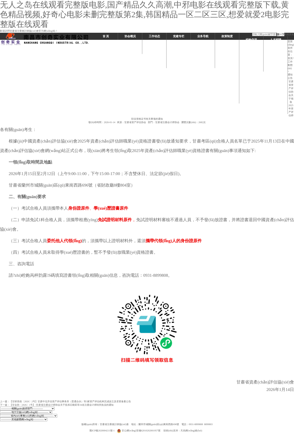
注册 (275, 60)
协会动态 (154, 50)
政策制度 (227, 36)
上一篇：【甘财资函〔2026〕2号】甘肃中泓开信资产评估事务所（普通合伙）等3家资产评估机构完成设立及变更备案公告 (65, 401)
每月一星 (251, 53)
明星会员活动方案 (251, 46)
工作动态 (154, 36)
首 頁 (106, 36)
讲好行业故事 (251, 60)
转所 (275, 68)
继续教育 (203, 57)
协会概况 (130, 36)
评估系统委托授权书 (275, 107)
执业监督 (203, 64)
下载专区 (275, 46)
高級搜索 (289, 34)
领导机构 (130, 50)
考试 (203, 43)
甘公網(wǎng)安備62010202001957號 (139, 430)
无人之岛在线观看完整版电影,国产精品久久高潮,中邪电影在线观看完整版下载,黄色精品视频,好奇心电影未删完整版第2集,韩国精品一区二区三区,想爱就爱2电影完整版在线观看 (144, 14)
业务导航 (203, 36)
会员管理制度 (227, 50)
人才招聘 (275, 39)
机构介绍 (130, 43)
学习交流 (251, 68)
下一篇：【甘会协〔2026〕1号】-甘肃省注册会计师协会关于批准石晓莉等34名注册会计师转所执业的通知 (57, 404)
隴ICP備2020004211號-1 (102, 430)
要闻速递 (154, 57)
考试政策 (227, 43)
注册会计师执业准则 (227, 82)
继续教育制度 (227, 57)
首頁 (290, 58)
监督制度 (227, 64)
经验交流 (251, 39)
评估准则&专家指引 (227, 96)
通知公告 (154, 64)
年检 (275, 75)
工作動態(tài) (290, 65)
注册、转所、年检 (203, 50)
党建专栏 (178, 36)
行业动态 (154, 43)
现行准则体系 (227, 71)
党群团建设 (276, 96)
